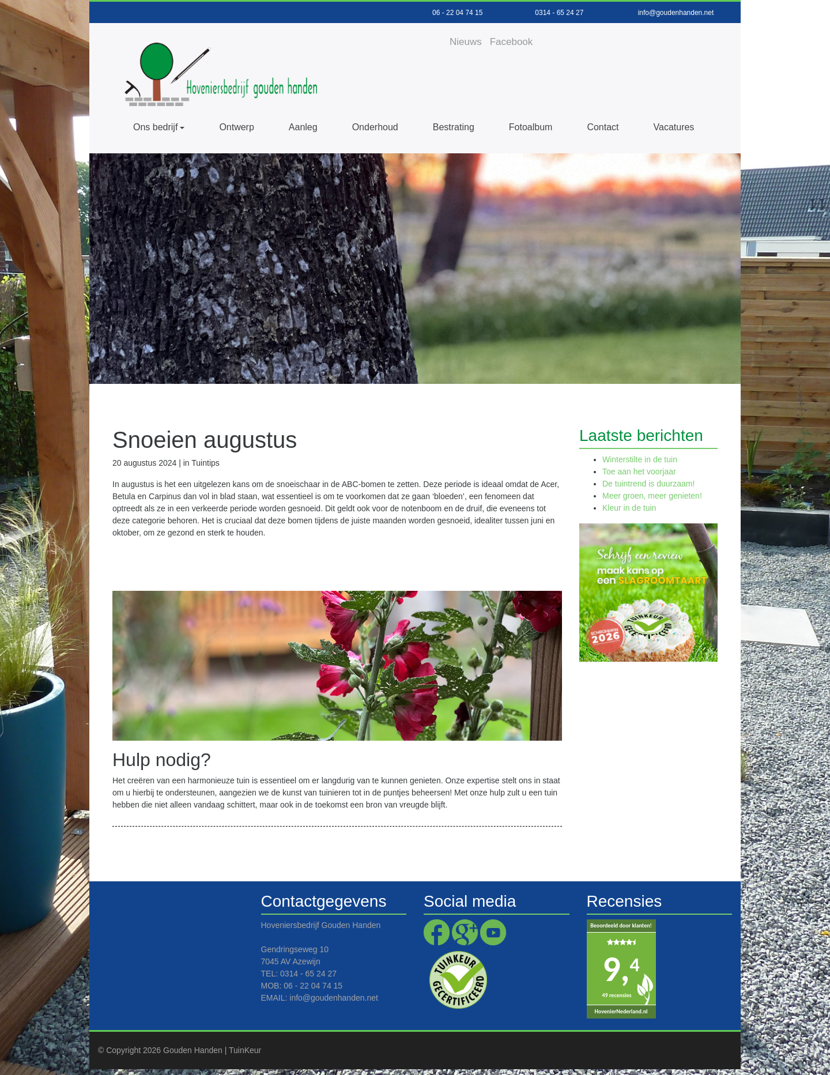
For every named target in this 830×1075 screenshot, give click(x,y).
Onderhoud (375, 127)
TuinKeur (245, 1050)
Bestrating (453, 127)
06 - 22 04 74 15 (457, 13)
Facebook (511, 41)
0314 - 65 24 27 (559, 13)
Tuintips (205, 462)
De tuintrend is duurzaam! (648, 483)
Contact (602, 127)
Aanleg (303, 127)
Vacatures (674, 127)
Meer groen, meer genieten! (652, 495)
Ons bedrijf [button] (155, 127)
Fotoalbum (531, 127)
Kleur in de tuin (629, 507)
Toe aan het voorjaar (639, 471)
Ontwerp (236, 127)
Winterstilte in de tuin (639, 459)
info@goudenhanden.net (676, 13)
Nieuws (466, 41)
